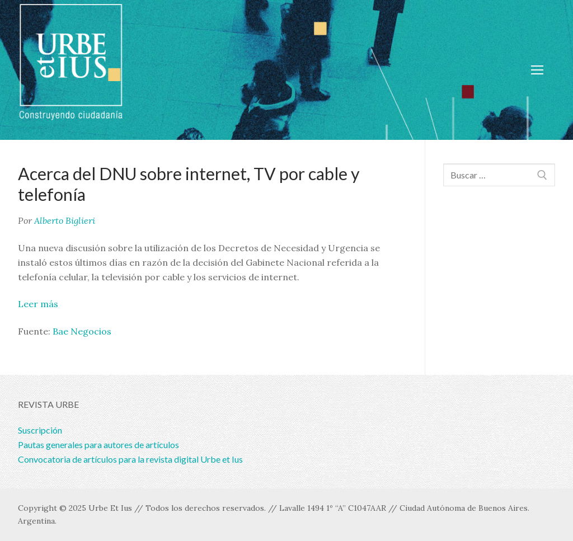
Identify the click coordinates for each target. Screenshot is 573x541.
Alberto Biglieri (64, 220)
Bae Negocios (82, 331)
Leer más (38, 303)
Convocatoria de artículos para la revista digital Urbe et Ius (130, 459)
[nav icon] (537, 70)
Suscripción (40, 430)
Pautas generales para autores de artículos (98, 444)
